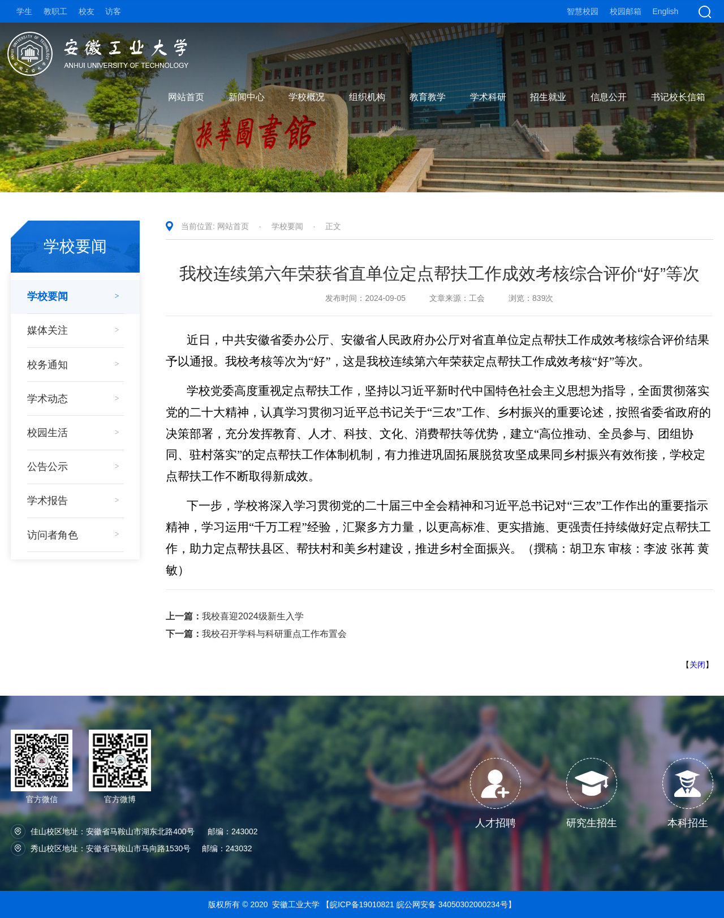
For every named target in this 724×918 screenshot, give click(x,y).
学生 (24, 11)
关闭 (697, 664)
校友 (86, 11)
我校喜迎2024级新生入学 (235, 616)
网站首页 (233, 226)
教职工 (55, 11)
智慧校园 (582, 11)
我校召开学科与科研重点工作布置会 (256, 634)
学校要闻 (287, 226)
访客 (113, 11)
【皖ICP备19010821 (359, 904)
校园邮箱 (625, 11)
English (665, 11)
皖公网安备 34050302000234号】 (456, 904)
